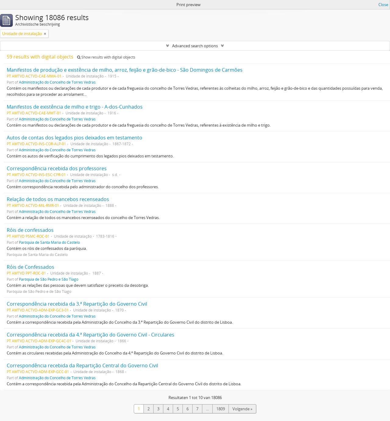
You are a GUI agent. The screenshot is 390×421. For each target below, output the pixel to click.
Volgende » (242, 409)
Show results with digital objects (106, 57)
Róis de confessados (30, 230)
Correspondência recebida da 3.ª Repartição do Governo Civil (77, 303)
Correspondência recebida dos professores (57, 168)
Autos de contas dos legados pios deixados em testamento (74, 137)
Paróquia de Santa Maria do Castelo (49, 242)
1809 (220, 409)
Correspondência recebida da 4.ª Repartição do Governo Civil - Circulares (90, 334)
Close (383, 4)
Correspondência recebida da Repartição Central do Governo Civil (82, 365)
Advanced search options (195, 46)
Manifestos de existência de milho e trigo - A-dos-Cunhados (75, 106)
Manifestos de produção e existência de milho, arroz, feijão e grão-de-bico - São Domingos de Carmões (125, 70)
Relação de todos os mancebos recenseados (58, 199)
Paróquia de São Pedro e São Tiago (48, 279)
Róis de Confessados (30, 267)
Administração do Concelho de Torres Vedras (57, 82)
